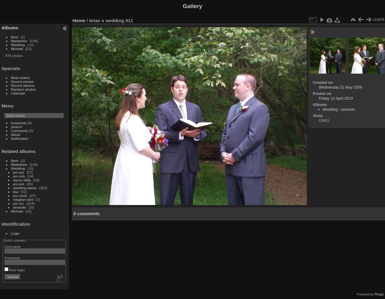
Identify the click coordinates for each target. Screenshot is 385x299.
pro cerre (20, 196)
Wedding (18, 45)
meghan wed (23, 199)
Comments (19, 131)
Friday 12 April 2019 (336, 98)
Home (79, 20)
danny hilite (22, 180)
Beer (15, 37)
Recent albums (22, 85)
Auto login (14, 270)
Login (15, 233)
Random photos (23, 89)
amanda (19, 207)
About (15, 134)
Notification (19, 138)
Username (12, 246)
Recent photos (22, 82)
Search (16, 127)
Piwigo (379, 294)
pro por (18, 172)
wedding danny (25, 188)
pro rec (18, 203)
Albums (9, 27)
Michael (17, 49)
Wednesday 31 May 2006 (340, 87)
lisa (16, 192)
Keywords (19, 123)
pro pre (18, 184)
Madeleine (19, 41)
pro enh (19, 176)
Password (12, 258)
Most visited (20, 78)
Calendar (18, 93)
